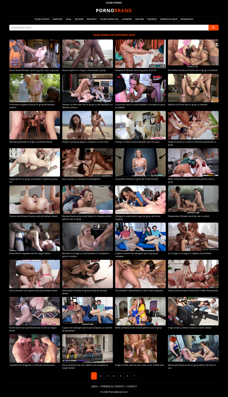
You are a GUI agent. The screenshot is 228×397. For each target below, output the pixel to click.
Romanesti (187, 19)
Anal (68, 19)
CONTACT (132, 386)
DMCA (94, 386)
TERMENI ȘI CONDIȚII (112, 386)
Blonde (79, 19)
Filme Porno (42, 19)
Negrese (152, 19)
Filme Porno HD (109, 19)
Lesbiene (127, 19)
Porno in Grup (168, 19)
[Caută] (214, 27)
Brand (114, 10)
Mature (139, 19)
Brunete (92, 19)
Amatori (57, 19)
